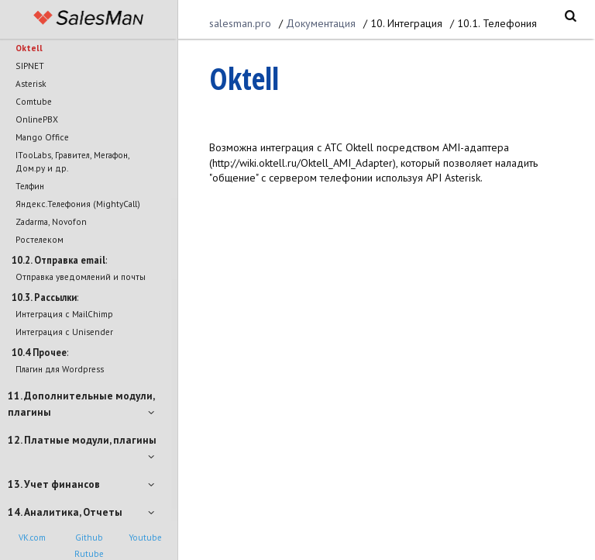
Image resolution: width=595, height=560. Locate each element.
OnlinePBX (36, 119)
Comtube (33, 101)
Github (89, 537)
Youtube (145, 537)
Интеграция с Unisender (64, 331)
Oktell (29, 48)
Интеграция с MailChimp (64, 314)
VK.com (32, 537)
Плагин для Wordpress (59, 369)
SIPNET (29, 65)
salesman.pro (240, 23)
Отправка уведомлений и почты (80, 276)
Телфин (29, 186)
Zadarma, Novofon (51, 221)
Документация (321, 23)
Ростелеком (39, 239)
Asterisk (30, 83)
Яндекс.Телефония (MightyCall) (77, 203)
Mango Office (42, 137)
